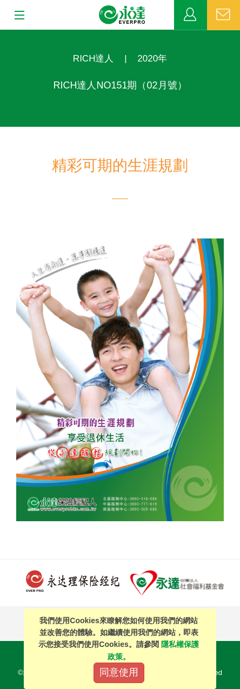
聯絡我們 (223, 15)
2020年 (152, 58)
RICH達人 (93, 58)
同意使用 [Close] (118, 672)
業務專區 (190, 15)
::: (3, 35)
